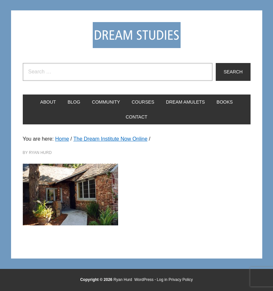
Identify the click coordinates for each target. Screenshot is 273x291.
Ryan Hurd (123, 279)
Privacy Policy (181, 279)
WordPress (144, 279)
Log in (162, 279)
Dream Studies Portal (137, 35)
